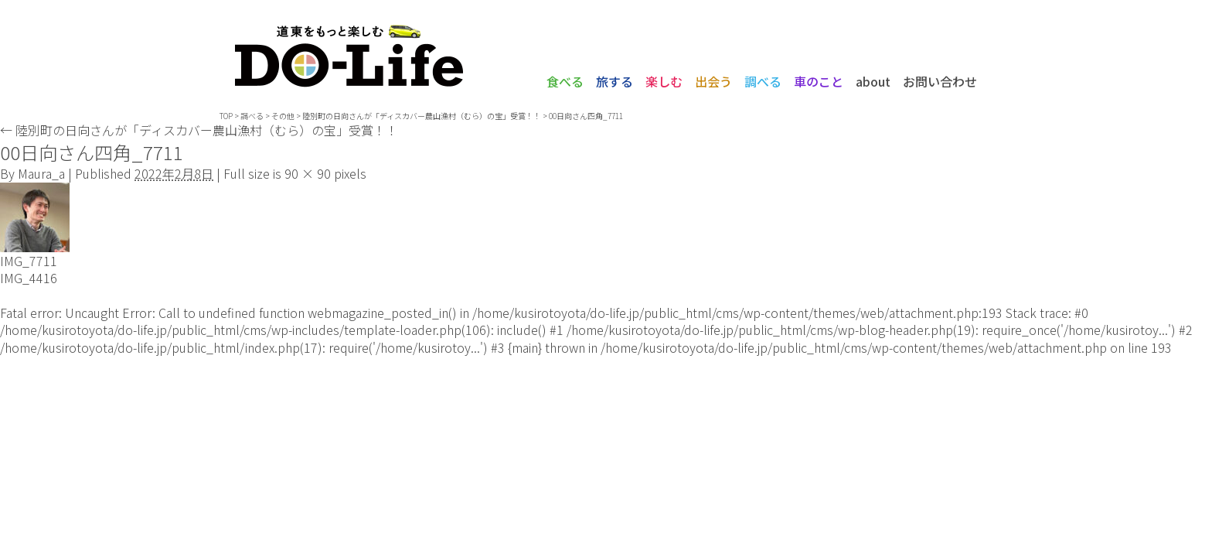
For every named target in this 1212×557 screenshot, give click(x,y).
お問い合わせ (940, 81)
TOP (226, 115)
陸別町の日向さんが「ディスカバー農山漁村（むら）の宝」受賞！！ (199, 130)
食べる (565, 81)
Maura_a (41, 173)
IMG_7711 (28, 260)
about (873, 81)
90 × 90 (307, 173)
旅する (614, 81)
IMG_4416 (28, 277)
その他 (282, 115)
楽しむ (664, 81)
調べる (762, 81)
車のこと (818, 81)
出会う (713, 81)
